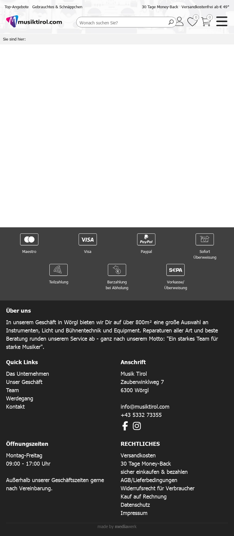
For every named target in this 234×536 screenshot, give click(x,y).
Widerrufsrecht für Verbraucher (157, 488)
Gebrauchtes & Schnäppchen (57, 6)
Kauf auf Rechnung (144, 496)
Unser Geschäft (24, 381)
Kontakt (15, 406)
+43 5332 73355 (141, 414)
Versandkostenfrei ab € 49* (205, 6)
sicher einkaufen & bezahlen (154, 471)
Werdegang (19, 398)
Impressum (134, 512)
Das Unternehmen (27, 373)
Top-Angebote (17, 6)
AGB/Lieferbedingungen (149, 479)
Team (12, 389)
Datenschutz (135, 504)
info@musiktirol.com (145, 406)
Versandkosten (138, 455)
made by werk (117, 526)
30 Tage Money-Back (160, 6)
